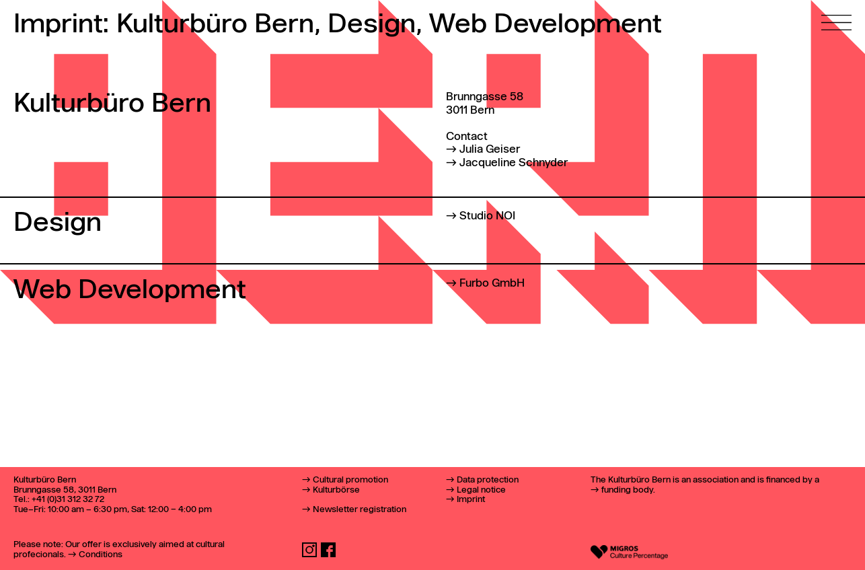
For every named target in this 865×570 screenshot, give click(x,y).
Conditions (100, 555)
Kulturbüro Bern (218, 25)
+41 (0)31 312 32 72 (68, 499)
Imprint (471, 499)
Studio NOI (487, 216)
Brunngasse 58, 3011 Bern (64, 490)
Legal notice (481, 490)
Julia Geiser (489, 150)
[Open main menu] (836, 15)
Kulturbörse (336, 490)
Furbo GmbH (492, 284)
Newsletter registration (359, 509)
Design (375, 25)
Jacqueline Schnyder (513, 163)
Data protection (488, 480)
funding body (627, 490)
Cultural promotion (350, 480)
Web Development (545, 25)
